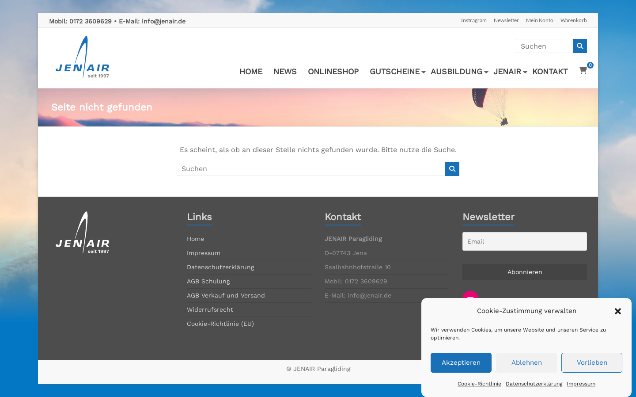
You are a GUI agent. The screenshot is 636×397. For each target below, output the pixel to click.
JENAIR (507, 71)
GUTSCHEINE (395, 71)
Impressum (581, 390)
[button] (617, 317)
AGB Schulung (208, 281)
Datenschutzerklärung (534, 390)
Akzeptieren (461, 370)
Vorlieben (592, 370)
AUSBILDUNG (456, 71)
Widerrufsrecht (210, 309)
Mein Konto (539, 20)
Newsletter (506, 20)
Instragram (474, 20)
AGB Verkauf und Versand (226, 295)
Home (195, 238)
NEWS (285, 71)
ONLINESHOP (333, 71)
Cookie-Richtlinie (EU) (220, 323)
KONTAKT (550, 71)
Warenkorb (573, 20)
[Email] (524, 241)
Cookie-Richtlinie (479, 390)
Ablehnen (526, 370)
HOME (250, 71)
